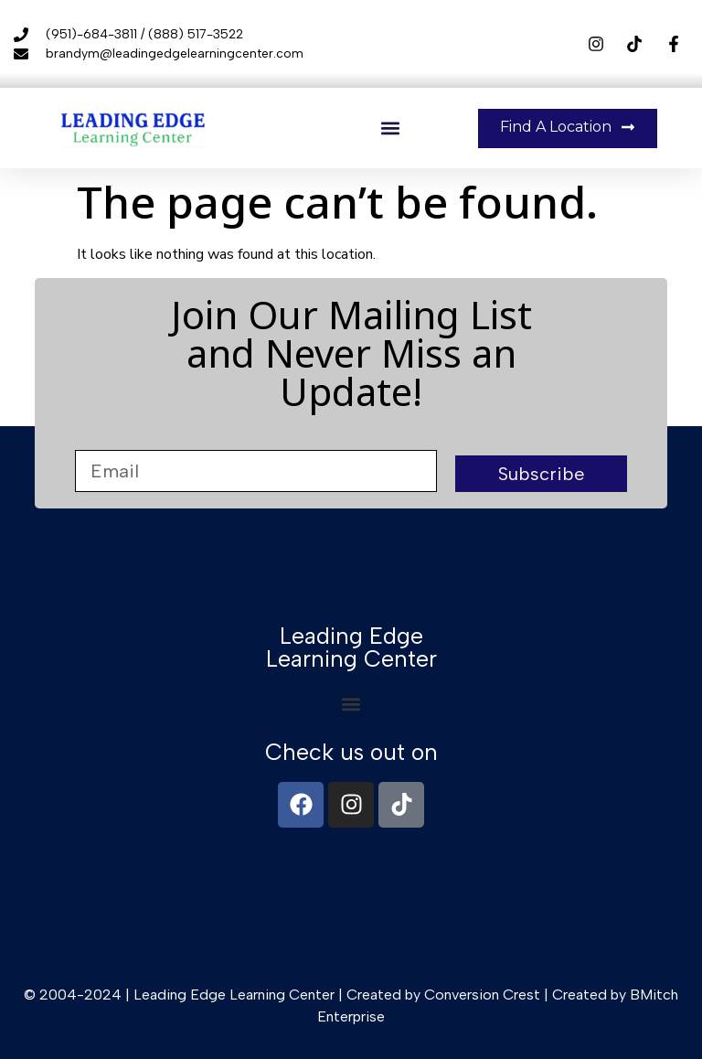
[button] (391, 128)
